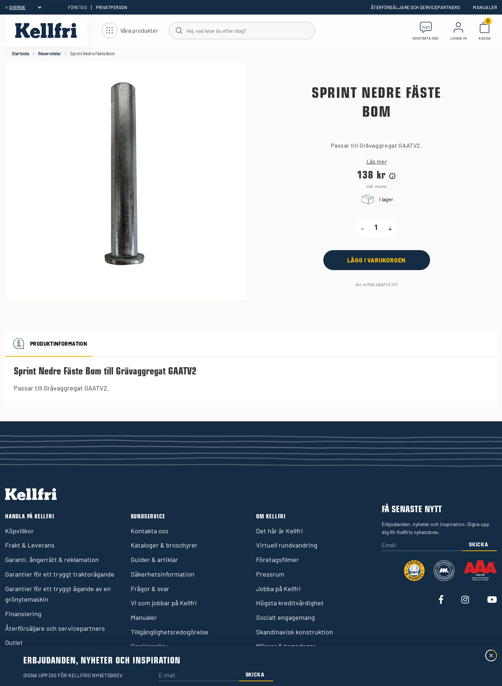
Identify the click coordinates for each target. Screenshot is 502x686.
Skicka (478, 544)
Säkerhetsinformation (162, 574)
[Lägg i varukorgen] (376, 260)
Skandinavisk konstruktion (294, 632)
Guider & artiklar (154, 559)
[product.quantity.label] (376, 228)
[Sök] (242, 30)
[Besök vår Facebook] (441, 600)
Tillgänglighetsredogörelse (170, 632)
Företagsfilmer (277, 559)
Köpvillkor (19, 531)
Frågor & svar (150, 589)
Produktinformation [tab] (49, 343)
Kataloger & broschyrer (164, 545)
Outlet (14, 642)
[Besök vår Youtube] (492, 600)
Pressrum (270, 574)
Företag (77, 7)
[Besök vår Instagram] (465, 600)
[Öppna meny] (130, 31)
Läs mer (377, 161)
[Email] (422, 545)
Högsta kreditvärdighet (290, 603)
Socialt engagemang (285, 617)
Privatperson (111, 7)
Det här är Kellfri (279, 531)
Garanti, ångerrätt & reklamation (52, 559)
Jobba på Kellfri (278, 589)
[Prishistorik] (392, 176)
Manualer (485, 7)
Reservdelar (49, 53)
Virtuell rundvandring (286, 545)
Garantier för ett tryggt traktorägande (59, 574)
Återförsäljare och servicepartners (415, 7)
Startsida (20, 53)
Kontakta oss (150, 531)
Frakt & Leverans (29, 545)
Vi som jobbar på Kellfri (164, 603)
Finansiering (23, 614)
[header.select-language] (25, 7)
